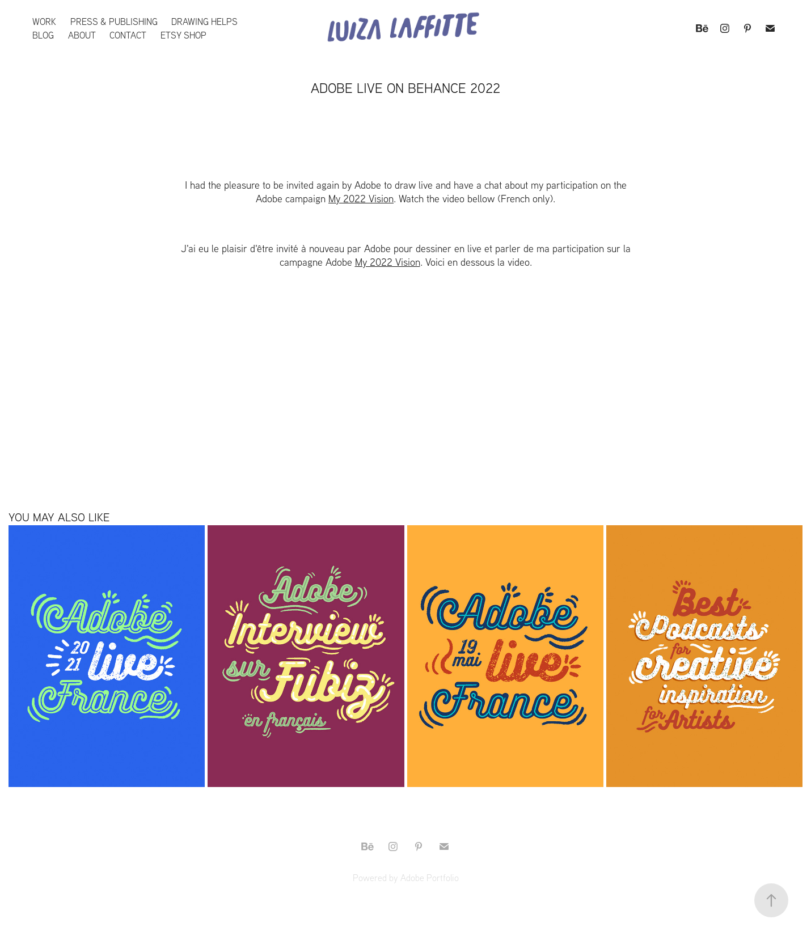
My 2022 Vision (361, 198)
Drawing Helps (204, 21)
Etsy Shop (183, 35)
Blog (43, 35)
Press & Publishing (114, 21)
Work (44, 21)
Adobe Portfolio (429, 877)
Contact (127, 35)
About (82, 35)
